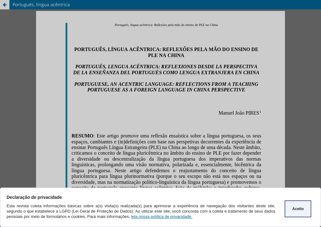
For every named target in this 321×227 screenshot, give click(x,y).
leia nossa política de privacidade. (161, 216)
